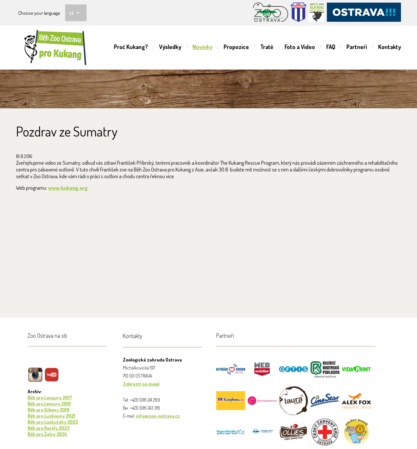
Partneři (356, 46)
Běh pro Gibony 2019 (48, 410)
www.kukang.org (68, 187)
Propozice (236, 46)
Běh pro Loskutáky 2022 (53, 422)
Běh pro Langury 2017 (50, 398)
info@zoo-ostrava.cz (158, 416)
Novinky (202, 46)
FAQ (330, 46)
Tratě (266, 46)
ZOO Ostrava (55, 47)
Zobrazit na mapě (141, 384)
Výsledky (170, 46)
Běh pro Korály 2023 (49, 428)
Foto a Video (300, 46)
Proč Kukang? (131, 46)
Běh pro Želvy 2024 (47, 434)
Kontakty (389, 46)
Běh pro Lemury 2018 (49, 404)
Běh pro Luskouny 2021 (51, 416)
